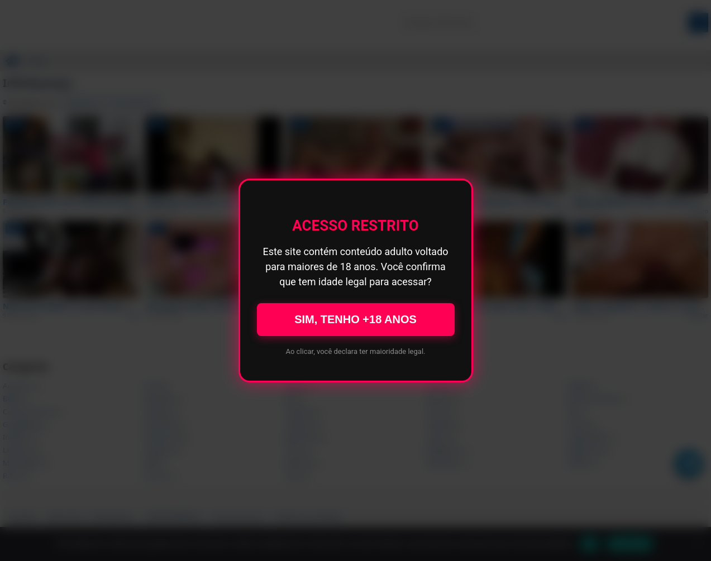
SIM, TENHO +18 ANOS (355, 319)
